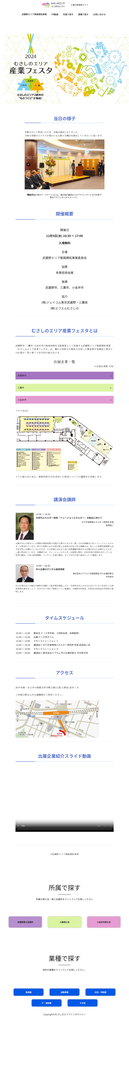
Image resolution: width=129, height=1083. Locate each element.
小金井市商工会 (104, 922)
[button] (28, 164)
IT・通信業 (46, 1002)
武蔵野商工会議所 (25, 922)
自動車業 (64, 992)
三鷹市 (21, 387)
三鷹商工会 (64, 922)
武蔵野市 (22, 375)
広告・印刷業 (100, 992)
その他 (82, 1002)
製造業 (29, 992)
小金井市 (22, 399)
